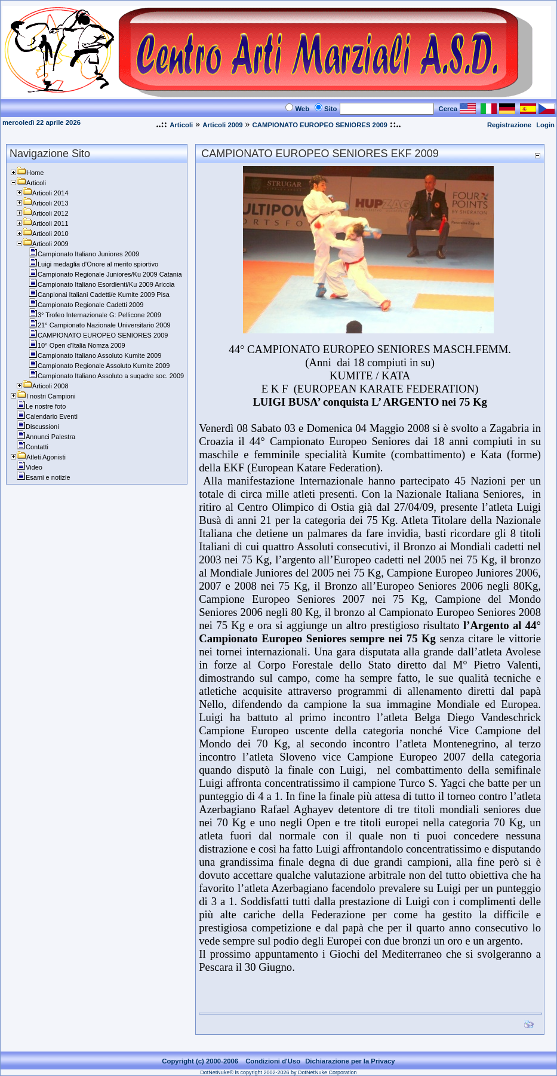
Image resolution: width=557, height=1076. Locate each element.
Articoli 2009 (222, 124)
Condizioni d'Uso (272, 1061)
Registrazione (509, 124)
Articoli (181, 124)
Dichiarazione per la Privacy (350, 1061)
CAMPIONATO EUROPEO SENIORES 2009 (320, 124)
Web (302, 108)
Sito (330, 108)
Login (545, 124)
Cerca (448, 108)
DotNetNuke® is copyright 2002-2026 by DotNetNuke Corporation (278, 1072)
